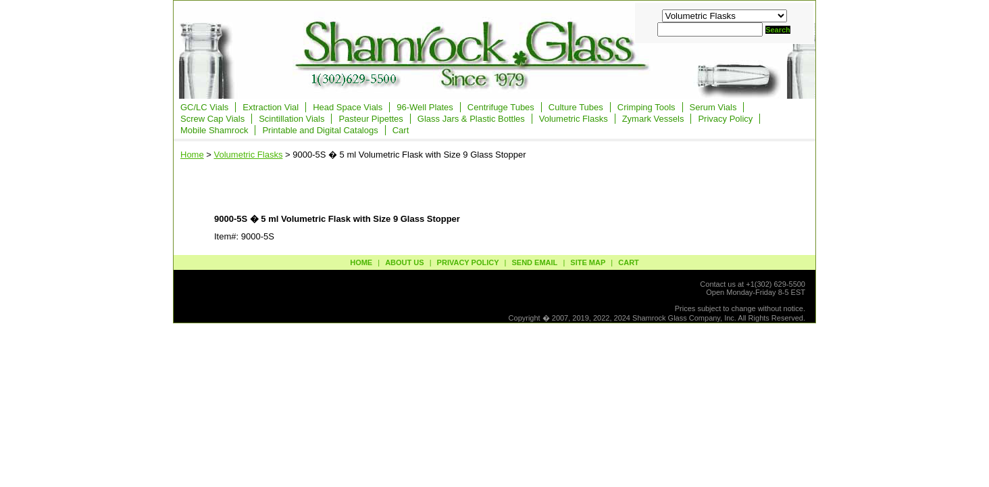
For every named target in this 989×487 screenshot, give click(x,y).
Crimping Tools (646, 107)
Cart (400, 130)
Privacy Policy (725, 119)
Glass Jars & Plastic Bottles (471, 119)
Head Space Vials (347, 107)
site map (587, 262)
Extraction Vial (271, 107)
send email (534, 262)
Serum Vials (713, 107)
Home (192, 154)
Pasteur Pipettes (370, 119)
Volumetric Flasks (573, 119)
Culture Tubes (576, 107)
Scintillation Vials (291, 119)
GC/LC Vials (204, 107)
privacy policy (468, 262)
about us (404, 262)
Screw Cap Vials (212, 119)
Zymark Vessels (653, 119)
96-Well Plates (425, 107)
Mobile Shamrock (214, 130)
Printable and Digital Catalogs (320, 130)
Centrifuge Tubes (500, 107)
